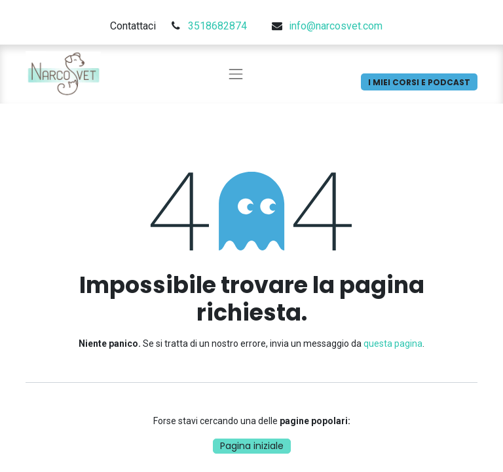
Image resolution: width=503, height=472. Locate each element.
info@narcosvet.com (335, 26)
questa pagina (392, 343)
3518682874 (217, 26)
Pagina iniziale (252, 445)
